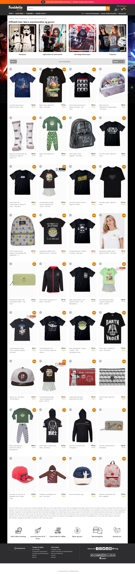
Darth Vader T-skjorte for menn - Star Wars (107, 349)
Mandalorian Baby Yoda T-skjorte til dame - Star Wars (107, 252)
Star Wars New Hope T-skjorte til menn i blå (17, 106)
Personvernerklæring (57, 553)
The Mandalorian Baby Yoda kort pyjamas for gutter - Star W (46, 399)
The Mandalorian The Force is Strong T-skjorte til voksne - (47, 350)
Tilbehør (29, 13)
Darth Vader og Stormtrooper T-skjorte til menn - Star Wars (18, 204)
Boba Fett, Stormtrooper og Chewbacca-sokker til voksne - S (18, 156)
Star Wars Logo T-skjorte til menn (107, 155)
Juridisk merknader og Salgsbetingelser (61, 551)
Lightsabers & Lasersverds (52, 54)
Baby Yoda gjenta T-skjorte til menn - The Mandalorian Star (77, 350)
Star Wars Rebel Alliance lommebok (107, 447)
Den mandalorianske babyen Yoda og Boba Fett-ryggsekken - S (18, 253)
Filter (12, 61)
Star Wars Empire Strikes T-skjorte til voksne (78, 203)
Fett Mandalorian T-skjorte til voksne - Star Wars (77, 252)
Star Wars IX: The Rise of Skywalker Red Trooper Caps (17, 496)
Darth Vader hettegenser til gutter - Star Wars (48, 301)
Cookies (53, 555)
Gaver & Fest (40, 13)
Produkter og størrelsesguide (40, 553)
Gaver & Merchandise (21, 18)
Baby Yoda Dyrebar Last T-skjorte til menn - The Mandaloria (77, 302)
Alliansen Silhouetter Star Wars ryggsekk (107, 495)
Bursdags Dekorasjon (82, 54)
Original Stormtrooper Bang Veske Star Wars (76, 398)
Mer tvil (34, 557)
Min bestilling (36, 549)
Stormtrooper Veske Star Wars (107, 398)
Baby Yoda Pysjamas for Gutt (46, 155)
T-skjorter (112, 54)
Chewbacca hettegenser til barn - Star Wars (47, 495)
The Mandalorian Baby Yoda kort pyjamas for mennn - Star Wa (46, 204)
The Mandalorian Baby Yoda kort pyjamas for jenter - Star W (106, 302)
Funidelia (11, 18)
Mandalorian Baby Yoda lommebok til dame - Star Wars (18, 302)
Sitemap (53, 557)
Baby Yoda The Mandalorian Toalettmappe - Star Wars (107, 107)
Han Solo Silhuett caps (76, 494)
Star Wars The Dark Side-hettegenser (77, 447)
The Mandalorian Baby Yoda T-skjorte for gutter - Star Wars (18, 350)
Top (82, 13)
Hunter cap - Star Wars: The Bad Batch (17, 398)
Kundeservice (19, 548)
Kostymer (19, 13)
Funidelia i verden (56, 549)
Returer (34, 555)
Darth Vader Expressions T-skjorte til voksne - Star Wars (77, 107)
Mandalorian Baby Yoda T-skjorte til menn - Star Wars (48, 252)
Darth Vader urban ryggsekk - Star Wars (75, 155)
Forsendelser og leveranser (39, 551)
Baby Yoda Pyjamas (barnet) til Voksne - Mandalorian (16, 448)
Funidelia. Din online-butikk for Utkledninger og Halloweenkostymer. (15, 8)
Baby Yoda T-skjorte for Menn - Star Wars (46, 106)
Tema (11, 13)
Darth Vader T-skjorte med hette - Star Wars (47, 447)
